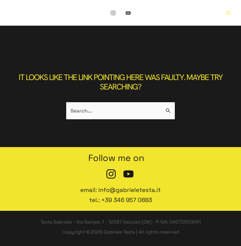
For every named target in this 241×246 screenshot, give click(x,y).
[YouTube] (128, 13)
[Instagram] (113, 13)
